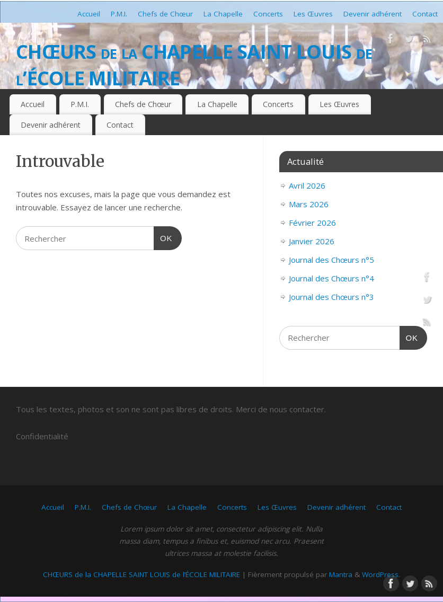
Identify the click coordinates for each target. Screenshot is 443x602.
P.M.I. (119, 14)
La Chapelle (223, 14)
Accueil (88, 14)
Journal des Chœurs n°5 (331, 259)
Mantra (340, 574)
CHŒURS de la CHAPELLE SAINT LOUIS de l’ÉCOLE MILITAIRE (194, 65)
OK (163, 237)
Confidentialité (42, 436)
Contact (425, 14)
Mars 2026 (309, 204)
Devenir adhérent (372, 14)
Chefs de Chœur (165, 14)
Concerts (268, 14)
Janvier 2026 (311, 241)
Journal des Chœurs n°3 (331, 296)
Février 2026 (312, 222)
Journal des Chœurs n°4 (331, 278)
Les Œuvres (313, 14)
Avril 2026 (307, 185)
